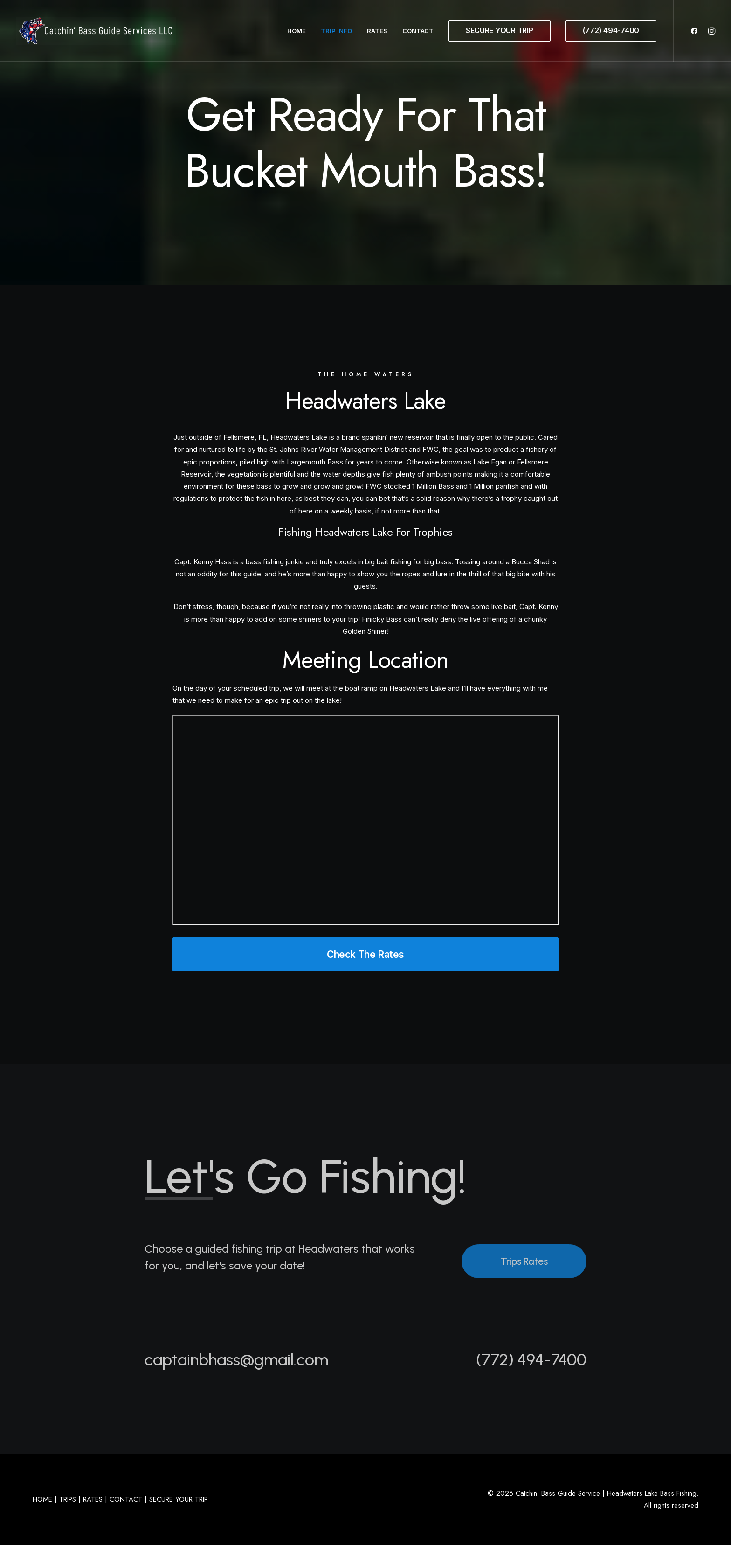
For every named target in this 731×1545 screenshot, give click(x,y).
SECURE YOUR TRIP (178, 1499)
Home (296, 31)
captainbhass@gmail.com (236, 1360)
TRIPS (67, 1499)
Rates (377, 31)
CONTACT (126, 1499)
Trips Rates (524, 1261)
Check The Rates (365, 954)
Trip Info (336, 31)
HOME (42, 1499)
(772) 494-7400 (531, 1360)
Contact (418, 31)
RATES (93, 1499)
